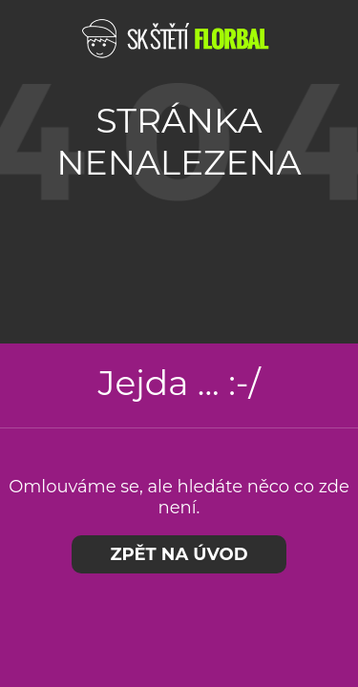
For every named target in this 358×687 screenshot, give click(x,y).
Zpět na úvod (178, 554)
